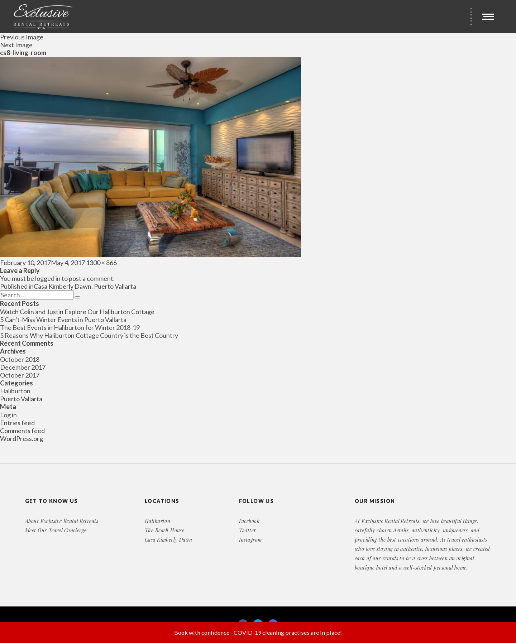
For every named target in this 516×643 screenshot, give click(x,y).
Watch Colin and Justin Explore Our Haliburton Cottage (77, 312)
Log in (8, 415)
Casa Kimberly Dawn (168, 539)
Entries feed (17, 423)
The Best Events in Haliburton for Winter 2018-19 (70, 327)
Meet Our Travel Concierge (55, 530)
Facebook (249, 521)
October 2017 (19, 375)
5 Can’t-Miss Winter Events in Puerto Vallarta (63, 319)
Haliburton (15, 391)
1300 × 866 (101, 263)
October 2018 (19, 359)
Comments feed (22, 431)
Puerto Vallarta (21, 399)
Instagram (250, 539)
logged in (48, 278)
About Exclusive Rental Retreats (61, 521)
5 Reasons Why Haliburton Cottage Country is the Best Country (89, 335)
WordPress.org (21, 438)
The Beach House (164, 530)
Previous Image (21, 37)
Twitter (247, 530)
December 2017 (23, 367)
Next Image (16, 45)
